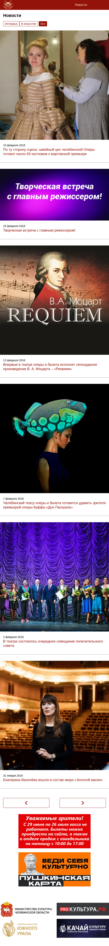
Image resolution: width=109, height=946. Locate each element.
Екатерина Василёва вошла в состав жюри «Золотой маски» (53, 780)
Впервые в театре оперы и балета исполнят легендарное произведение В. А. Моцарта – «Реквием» (50, 367)
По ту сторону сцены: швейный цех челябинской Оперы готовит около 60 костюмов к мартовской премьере (49, 152)
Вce (43, 23)
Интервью (11, 23)
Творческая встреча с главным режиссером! (39, 230)
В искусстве (28, 23)
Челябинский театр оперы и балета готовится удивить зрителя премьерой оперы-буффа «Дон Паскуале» (54, 505)
